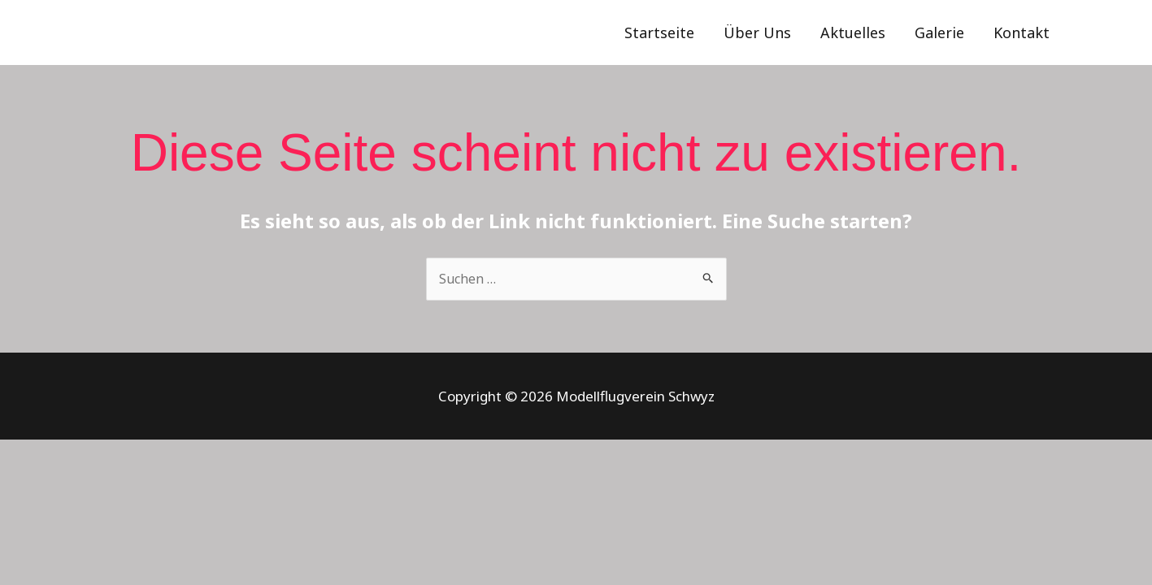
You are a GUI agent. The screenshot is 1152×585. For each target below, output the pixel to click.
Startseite (659, 32)
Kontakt (1021, 32)
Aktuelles (852, 32)
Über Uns (757, 32)
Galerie (939, 32)
